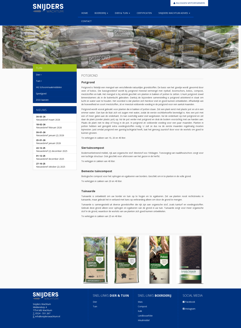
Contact (86, 21)
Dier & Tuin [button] (122, 13)
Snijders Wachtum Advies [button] (174, 13)
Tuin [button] (39, 80)
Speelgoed (41, 93)
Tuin (95, 306)
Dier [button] (38, 74)
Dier (95, 301)
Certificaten (144, 13)
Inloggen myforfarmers (189, 3)
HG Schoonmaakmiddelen (49, 87)
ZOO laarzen (42, 99)
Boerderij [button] (101, 13)
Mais (140, 301)
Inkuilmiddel (144, 320)
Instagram (189, 308)
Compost (142, 306)
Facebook (189, 301)
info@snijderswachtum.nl (47, 316)
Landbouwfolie (145, 315)
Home (84, 13)
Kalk (140, 311)
